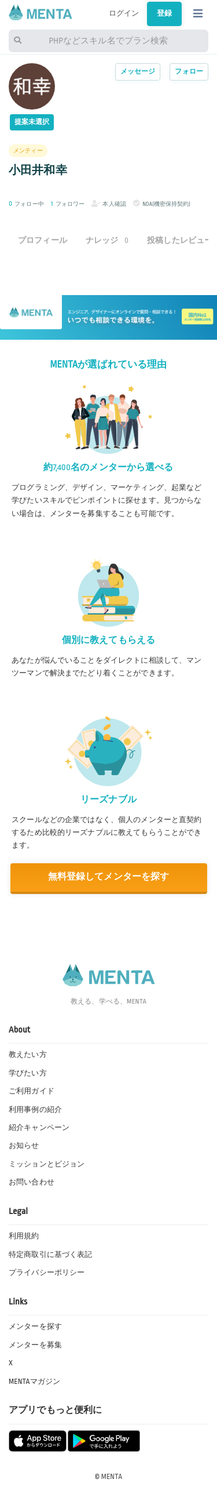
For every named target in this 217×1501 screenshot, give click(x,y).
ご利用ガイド (31, 1091)
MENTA (112, 1477)
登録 (164, 13)
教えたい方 (28, 1055)
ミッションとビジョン (46, 1164)
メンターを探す (35, 1326)
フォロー (189, 71)
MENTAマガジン (34, 1382)
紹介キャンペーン (39, 1128)
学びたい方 (28, 1073)
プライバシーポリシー (46, 1273)
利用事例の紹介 (35, 1110)
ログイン (124, 13)
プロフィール (42, 240)
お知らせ (24, 1146)
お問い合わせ (31, 1182)
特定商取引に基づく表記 (50, 1255)
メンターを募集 (35, 1345)
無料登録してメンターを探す (109, 877)
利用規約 (24, 1236)
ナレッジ (107, 240)
